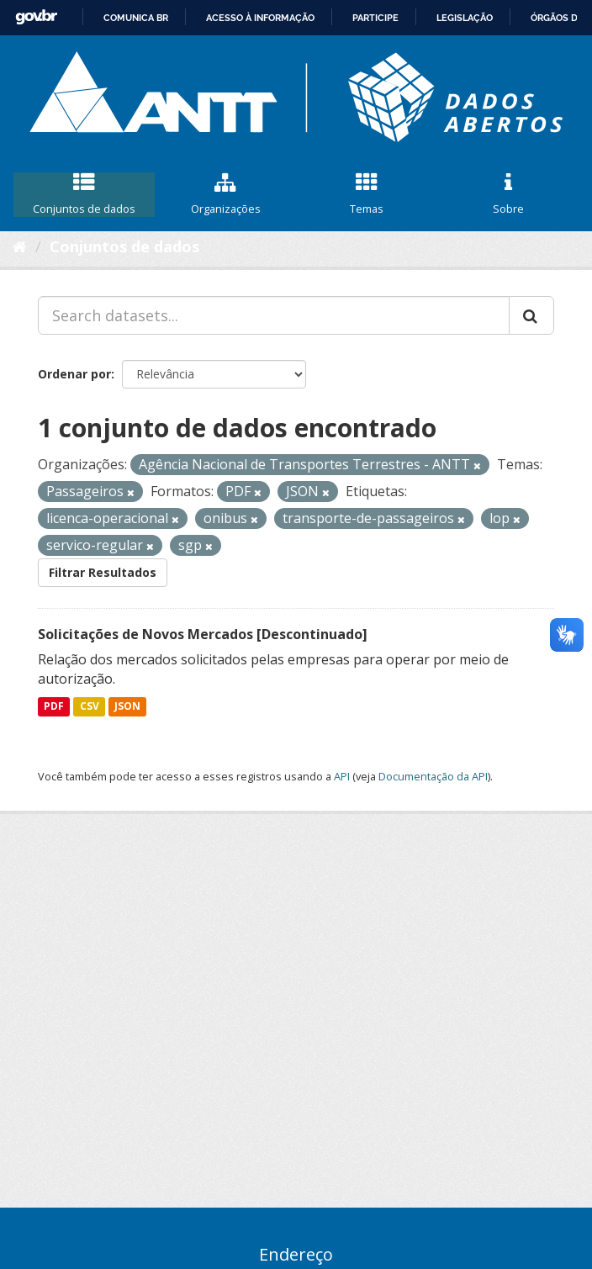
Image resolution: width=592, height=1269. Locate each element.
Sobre (508, 194)
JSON (127, 706)
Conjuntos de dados (84, 194)
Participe (375, 18)
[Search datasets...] (274, 315)
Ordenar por (74, 374)
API (342, 776)
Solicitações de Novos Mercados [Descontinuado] (202, 634)
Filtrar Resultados (102, 572)
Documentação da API (433, 776)
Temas (366, 194)
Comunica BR (135, 18)
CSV (89, 706)
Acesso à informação (260, 18)
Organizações (225, 194)
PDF (54, 706)
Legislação (464, 18)
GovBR (36, 17)
